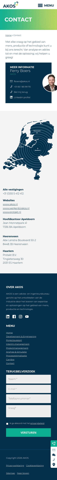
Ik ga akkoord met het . (27, 423)
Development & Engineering (21, 336)
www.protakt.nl (12, 212)
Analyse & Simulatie (16, 351)
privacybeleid (37, 423)
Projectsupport (14, 340)
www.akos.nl (10, 204)
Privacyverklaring (15, 465)
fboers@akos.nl (22, 81)
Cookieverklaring (35, 465)
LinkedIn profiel (22, 97)
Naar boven (23, 473)
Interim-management (17, 344)
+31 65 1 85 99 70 (22, 86)
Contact (10, 363)
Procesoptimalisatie (16, 355)
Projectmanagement (17, 348)
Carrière (10, 359)
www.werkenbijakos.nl (16, 208)
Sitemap (10, 473)
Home (8, 35)
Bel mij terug (21, 92)
